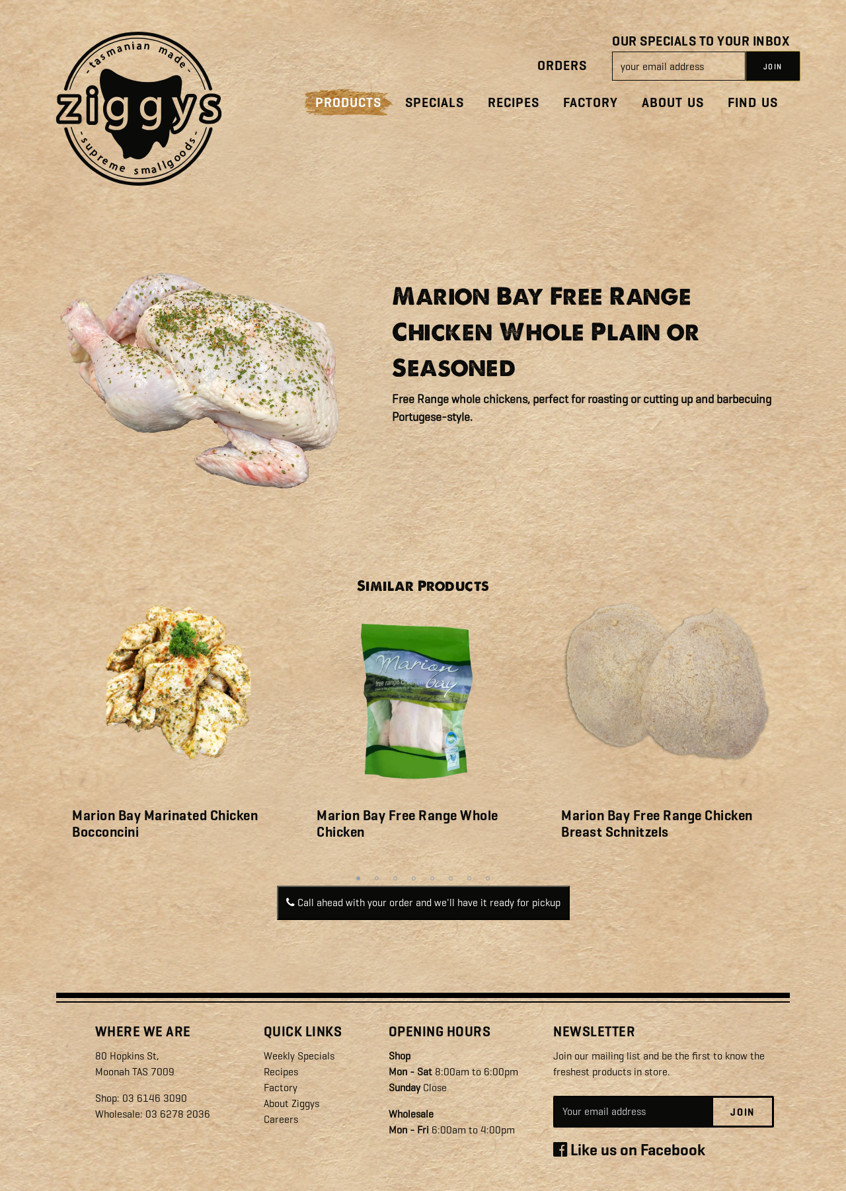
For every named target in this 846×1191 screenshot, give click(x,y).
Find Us (753, 103)
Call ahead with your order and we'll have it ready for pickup (423, 902)
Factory (590, 103)
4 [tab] (414, 878)
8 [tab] (488, 878)
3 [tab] (395, 878)
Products (348, 103)
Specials (434, 103)
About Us (673, 103)
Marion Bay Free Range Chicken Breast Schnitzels (657, 824)
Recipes (513, 103)
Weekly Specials (299, 1056)
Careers (281, 1119)
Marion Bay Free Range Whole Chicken (407, 824)
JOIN (773, 66)
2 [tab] (377, 878)
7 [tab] (469, 878)
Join (742, 1112)
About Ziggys (291, 1103)
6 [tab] (451, 878)
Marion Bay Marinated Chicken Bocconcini (165, 824)
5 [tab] (432, 878)
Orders (562, 66)
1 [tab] (358, 878)
